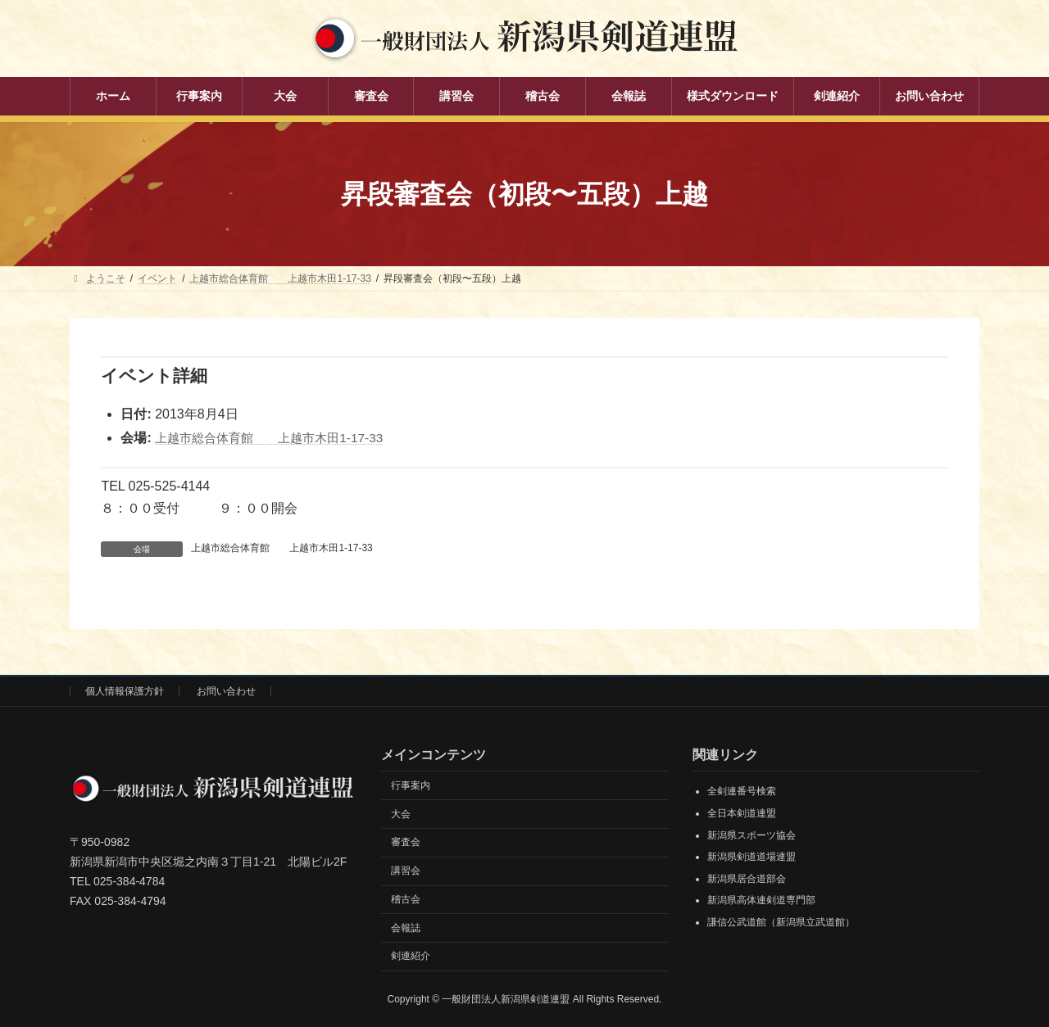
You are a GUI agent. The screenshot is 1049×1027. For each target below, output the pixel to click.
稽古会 (405, 898)
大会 (401, 813)
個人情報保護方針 (124, 691)
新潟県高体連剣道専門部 (761, 900)
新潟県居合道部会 (746, 878)
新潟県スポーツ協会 (751, 834)
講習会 (405, 870)
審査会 (405, 842)
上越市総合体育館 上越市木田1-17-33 (276, 438)
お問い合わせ (226, 691)
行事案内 (410, 784)
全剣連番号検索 (741, 791)
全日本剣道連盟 (741, 813)
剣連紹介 (410, 955)
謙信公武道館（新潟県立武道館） (781, 922)
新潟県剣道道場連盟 (751, 856)
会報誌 (405, 927)
